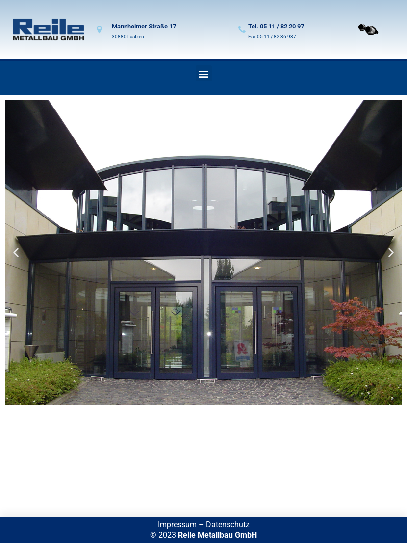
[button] (204, 73)
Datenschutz (228, 524)
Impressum (177, 524)
